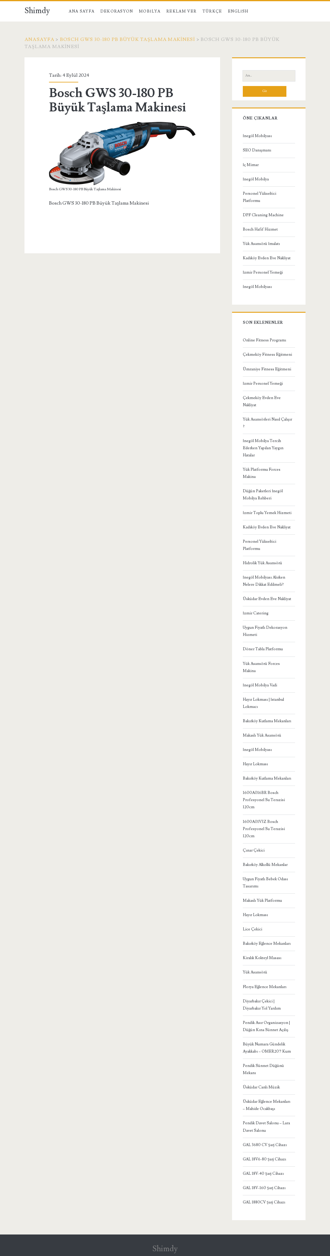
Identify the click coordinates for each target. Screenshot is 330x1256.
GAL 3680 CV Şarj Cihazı (265, 1144)
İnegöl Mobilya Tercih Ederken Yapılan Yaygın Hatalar (263, 448)
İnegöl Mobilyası (257, 136)
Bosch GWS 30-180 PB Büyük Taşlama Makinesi (127, 39)
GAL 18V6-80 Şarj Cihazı (264, 1159)
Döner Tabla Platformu (263, 649)
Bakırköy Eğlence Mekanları (267, 943)
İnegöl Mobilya (256, 179)
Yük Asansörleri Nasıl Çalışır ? (267, 423)
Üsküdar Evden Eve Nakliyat (267, 598)
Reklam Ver (181, 11)
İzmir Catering (255, 613)
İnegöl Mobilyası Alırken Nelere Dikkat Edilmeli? (264, 581)
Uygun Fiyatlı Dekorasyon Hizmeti (265, 631)
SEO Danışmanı (257, 150)
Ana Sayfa (81, 11)
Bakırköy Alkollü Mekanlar (265, 864)
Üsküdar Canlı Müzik (261, 1087)
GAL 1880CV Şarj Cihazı (264, 1202)
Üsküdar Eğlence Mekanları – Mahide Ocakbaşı (267, 1105)
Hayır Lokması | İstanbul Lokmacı (263, 703)
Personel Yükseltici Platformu (259, 197)
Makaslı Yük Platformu (262, 900)
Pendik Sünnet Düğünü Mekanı (263, 1069)
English (238, 11)
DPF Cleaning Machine (263, 215)
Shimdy (37, 11)
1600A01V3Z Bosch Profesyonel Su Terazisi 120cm (264, 828)
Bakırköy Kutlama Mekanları (267, 721)
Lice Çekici (252, 929)
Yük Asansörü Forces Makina (261, 667)
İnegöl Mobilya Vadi (260, 685)
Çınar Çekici (254, 850)
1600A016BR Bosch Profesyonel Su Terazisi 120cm (264, 799)
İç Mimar (251, 164)
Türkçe (212, 11)
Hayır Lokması (255, 764)
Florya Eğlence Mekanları (265, 986)
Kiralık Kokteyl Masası (262, 958)
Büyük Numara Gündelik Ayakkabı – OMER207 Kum (267, 1048)
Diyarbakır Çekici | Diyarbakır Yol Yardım (262, 1005)
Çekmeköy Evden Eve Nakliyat (262, 401)
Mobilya (149, 11)
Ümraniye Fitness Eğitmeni (267, 369)
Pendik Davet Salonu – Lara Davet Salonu (266, 1127)
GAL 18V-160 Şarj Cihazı (264, 1188)
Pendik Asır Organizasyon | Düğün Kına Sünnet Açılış (266, 1026)
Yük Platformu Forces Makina (261, 473)
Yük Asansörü (255, 972)
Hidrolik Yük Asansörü (262, 563)
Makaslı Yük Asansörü (262, 735)
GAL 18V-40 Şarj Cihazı (263, 1173)
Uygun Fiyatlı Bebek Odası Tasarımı (265, 883)
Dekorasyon (116, 11)
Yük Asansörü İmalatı (261, 243)
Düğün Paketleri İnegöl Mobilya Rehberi (263, 495)
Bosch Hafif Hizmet (260, 229)
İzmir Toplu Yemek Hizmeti (267, 512)
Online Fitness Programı (264, 340)
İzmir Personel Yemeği (263, 272)
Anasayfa (39, 39)
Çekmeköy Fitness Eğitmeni (267, 354)
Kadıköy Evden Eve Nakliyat (267, 258)
